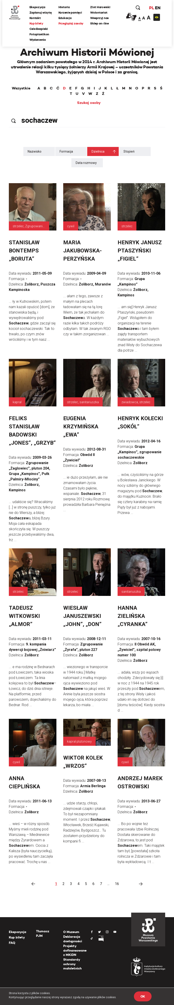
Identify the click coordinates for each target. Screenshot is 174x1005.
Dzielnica (98, 151)
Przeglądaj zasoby (71, 23)
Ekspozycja (37, 7)
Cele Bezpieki (38, 29)
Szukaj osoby (89, 103)
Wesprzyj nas (99, 18)
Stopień (129, 151)
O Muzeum (71, 932)
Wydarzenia (37, 40)
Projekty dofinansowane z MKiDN (75, 950)
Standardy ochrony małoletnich (72, 963)
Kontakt (35, 18)
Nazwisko (34, 151)
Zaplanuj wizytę (40, 12)
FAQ (12, 943)
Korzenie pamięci (70, 12)
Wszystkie (21, 88)
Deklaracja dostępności (72, 939)
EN (157, 7)
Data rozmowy (86, 163)
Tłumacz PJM (42, 933)
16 (117, 884)
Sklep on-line (99, 23)
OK (142, 996)
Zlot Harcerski (100, 7)
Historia (64, 7)
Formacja (66, 151)
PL (151, 7)
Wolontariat (98, 12)
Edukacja (65, 18)
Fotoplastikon (39, 34)
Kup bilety (36, 23)
